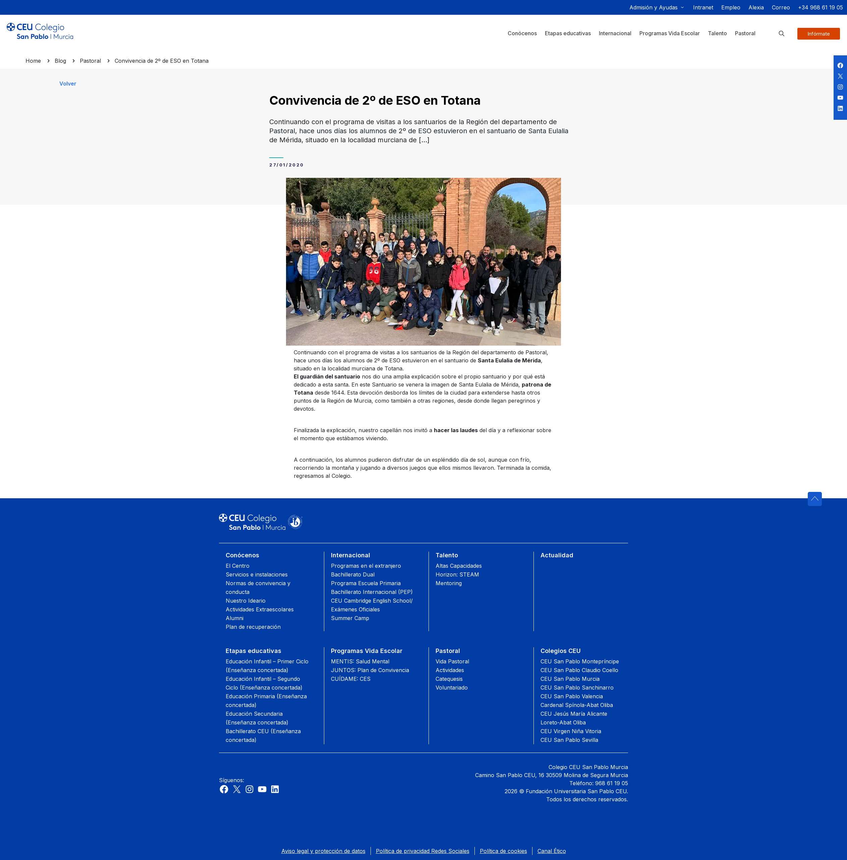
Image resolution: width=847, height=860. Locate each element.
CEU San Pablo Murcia (570, 678)
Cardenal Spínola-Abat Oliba (577, 705)
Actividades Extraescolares (260, 609)
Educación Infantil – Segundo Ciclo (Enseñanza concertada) (264, 683)
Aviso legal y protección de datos (323, 851)
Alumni (234, 618)
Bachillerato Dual (353, 574)
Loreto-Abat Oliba (563, 722)
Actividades (450, 670)
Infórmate (818, 34)
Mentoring (449, 583)
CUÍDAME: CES (351, 678)
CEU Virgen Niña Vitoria (571, 731)
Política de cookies (503, 851)
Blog (60, 60)
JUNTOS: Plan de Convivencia (370, 670)
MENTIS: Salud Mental (360, 661)
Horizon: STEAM (457, 574)
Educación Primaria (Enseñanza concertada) (266, 700)
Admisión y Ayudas (653, 7)
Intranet (703, 7)
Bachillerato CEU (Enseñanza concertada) (263, 735)
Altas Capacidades (459, 565)
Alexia (756, 7)
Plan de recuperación (253, 626)
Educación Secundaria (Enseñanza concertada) (257, 718)
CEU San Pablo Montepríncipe (580, 661)
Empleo (730, 7)
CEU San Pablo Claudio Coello (579, 670)
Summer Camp (350, 618)
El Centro (237, 565)
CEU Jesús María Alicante (574, 713)
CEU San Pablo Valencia (572, 696)
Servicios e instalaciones (257, 574)
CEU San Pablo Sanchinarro (577, 687)
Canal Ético (552, 851)
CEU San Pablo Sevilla (569, 740)
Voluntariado (452, 687)
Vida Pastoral (452, 661)
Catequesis (449, 678)
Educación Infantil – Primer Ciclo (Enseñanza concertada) (267, 665)
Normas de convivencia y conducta (258, 587)
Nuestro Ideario (246, 600)
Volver (67, 83)
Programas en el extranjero (366, 565)
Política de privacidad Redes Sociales (422, 851)
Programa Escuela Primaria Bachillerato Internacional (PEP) (372, 587)
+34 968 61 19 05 (820, 7)
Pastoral (90, 60)
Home (33, 60)
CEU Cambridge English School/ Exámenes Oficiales (372, 605)
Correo (781, 7)
